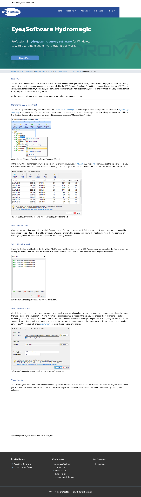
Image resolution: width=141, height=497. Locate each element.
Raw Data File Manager (64, 109)
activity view (45, 324)
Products (82, 11)
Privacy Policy (60, 470)
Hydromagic (100, 464)
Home (71, 11)
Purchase (111, 11)
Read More (24, 58)
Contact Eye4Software (23, 467)
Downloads (98, 11)
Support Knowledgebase (65, 477)
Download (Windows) (91, 58)
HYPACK (79, 164)
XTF (94, 164)
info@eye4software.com (24, 2)
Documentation (51, 58)
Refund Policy (60, 474)
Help (123, 11)
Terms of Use (60, 467)
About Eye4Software (22, 464)
